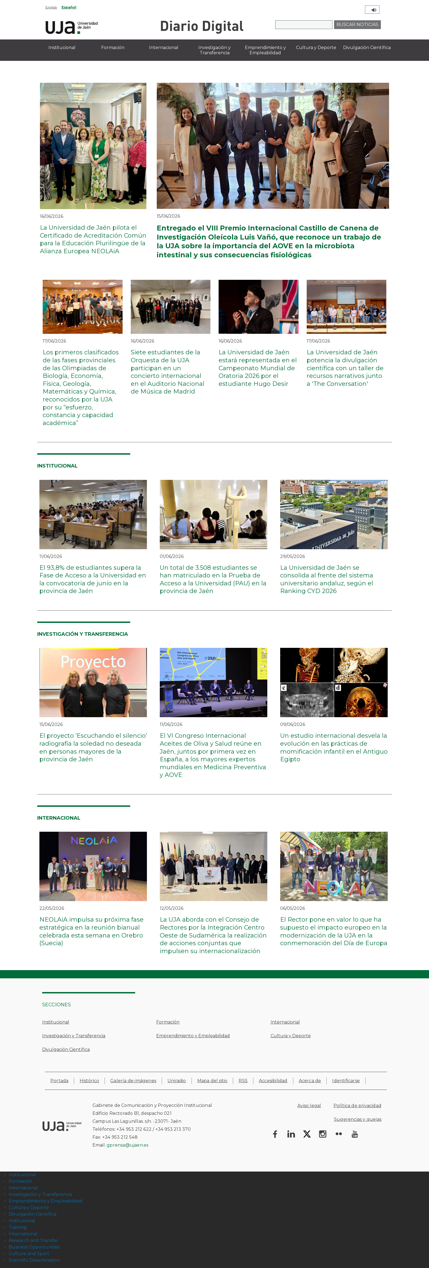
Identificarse (346, 1080)
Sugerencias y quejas (357, 1119)
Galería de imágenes (133, 1080)
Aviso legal (309, 1105)
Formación (167, 1022)
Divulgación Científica (66, 1049)
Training (18, 1227)
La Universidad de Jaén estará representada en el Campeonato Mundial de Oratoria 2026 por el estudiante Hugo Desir (258, 368)
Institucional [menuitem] (62, 47)
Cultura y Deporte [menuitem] (316, 47)
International (23, 1233)
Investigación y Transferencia (73, 1035)
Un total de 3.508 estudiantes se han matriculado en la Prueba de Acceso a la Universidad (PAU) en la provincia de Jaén (213, 579)
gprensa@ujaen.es (127, 1145)
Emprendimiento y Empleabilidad (193, 1035)
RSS (243, 1080)
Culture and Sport (29, 1253)
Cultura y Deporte (291, 1035)
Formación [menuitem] (112, 47)
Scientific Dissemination (34, 1260)
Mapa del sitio (212, 1080)
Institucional (55, 1022)
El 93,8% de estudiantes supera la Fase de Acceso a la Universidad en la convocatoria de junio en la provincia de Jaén (92, 579)
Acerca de (310, 1080)
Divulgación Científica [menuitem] (367, 47)
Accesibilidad (273, 1080)
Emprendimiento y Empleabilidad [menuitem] (265, 50)
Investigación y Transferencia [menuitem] (214, 50)
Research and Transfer (33, 1240)
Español (69, 7)
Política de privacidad (357, 1105)
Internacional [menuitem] (163, 47)
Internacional (285, 1022)
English (51, 7)
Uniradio (176, 1080)
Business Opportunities (34, 1247)
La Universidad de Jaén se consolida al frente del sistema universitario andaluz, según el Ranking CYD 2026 (326, 579)
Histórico (89, 1080)
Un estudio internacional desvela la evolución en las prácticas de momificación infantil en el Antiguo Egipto (334, 747)
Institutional (22, 1220)
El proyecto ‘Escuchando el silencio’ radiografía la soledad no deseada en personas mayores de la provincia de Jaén (93, 747)
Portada (59, 1080)
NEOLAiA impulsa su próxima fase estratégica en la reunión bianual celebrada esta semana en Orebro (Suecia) (91, 931)
